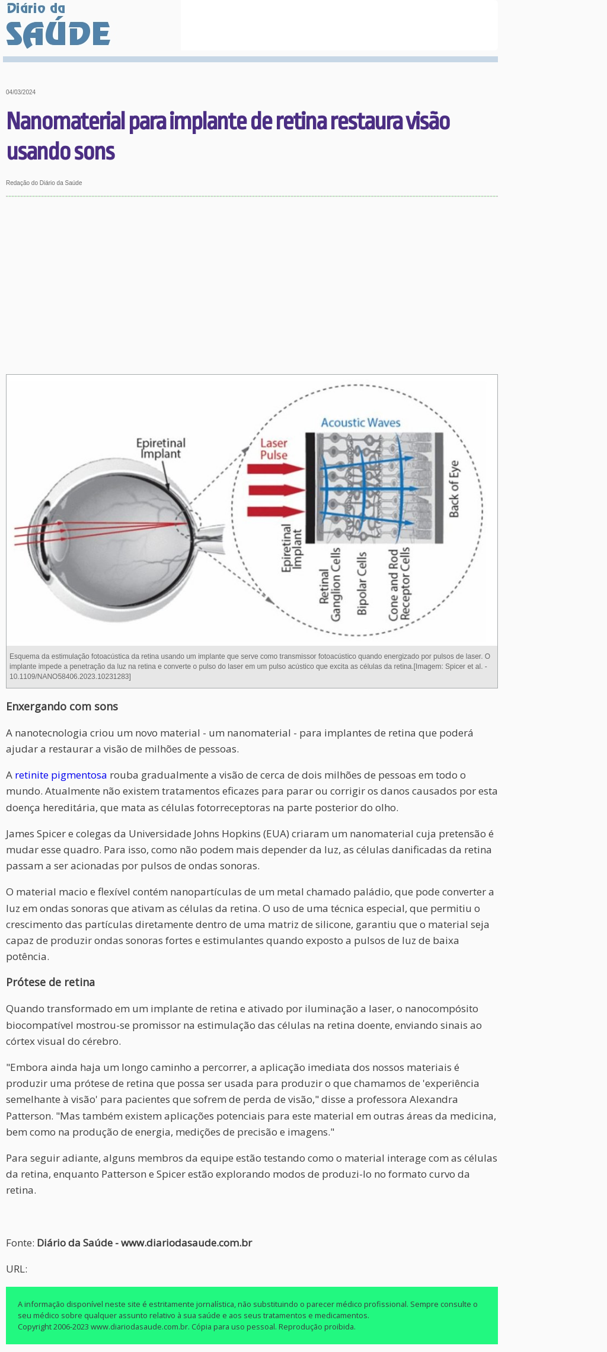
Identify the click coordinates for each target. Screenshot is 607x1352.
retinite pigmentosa (61, 775)
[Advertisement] (252, 286)
